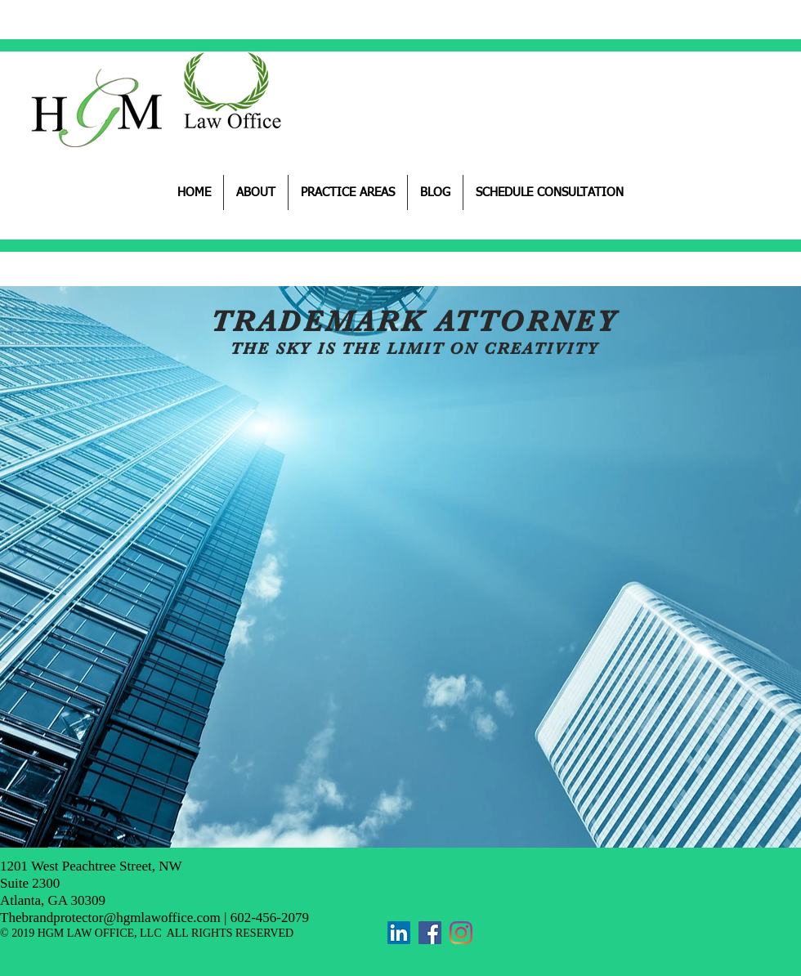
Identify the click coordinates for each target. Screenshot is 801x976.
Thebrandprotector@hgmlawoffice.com (110, 917)
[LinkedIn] (398, 932)
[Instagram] (461, 932)
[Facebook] (429, 932)
